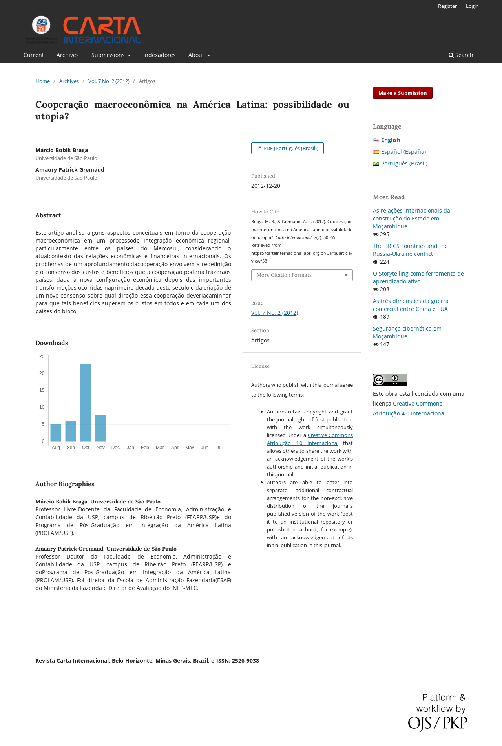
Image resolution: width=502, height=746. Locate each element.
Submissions (108, 55)
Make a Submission (402, 92)
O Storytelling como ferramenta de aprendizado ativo (418, 277)
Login (472, 5)
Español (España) (403, 151)
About (197, 55)
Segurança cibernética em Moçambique (407, 332)
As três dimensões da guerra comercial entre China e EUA (411, 304)
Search (461, 55)
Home (42, 81)
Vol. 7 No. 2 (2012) (109, 81)
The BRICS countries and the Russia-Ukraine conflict (410, 249)
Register (447, 5)
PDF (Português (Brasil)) (290, 148)
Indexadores (159, 55)
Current (34, 55)
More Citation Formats (284, 275)
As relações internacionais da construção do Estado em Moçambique (411, 218)
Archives (68, 55)
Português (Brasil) (404, 163)
